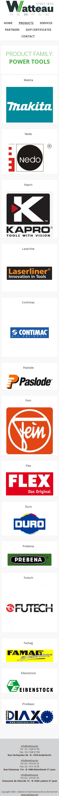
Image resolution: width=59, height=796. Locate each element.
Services (46, 23)
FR (11, 14)
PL (40, 14)
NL (18, 14)
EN (26, 14)
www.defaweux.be (29, 794)
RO (47, 14)
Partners (12, 30)
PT (33, 14)
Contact (28, 36)
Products (26, 23)
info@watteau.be (29, 746)
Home (8, 23)
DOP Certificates (38, 30)
